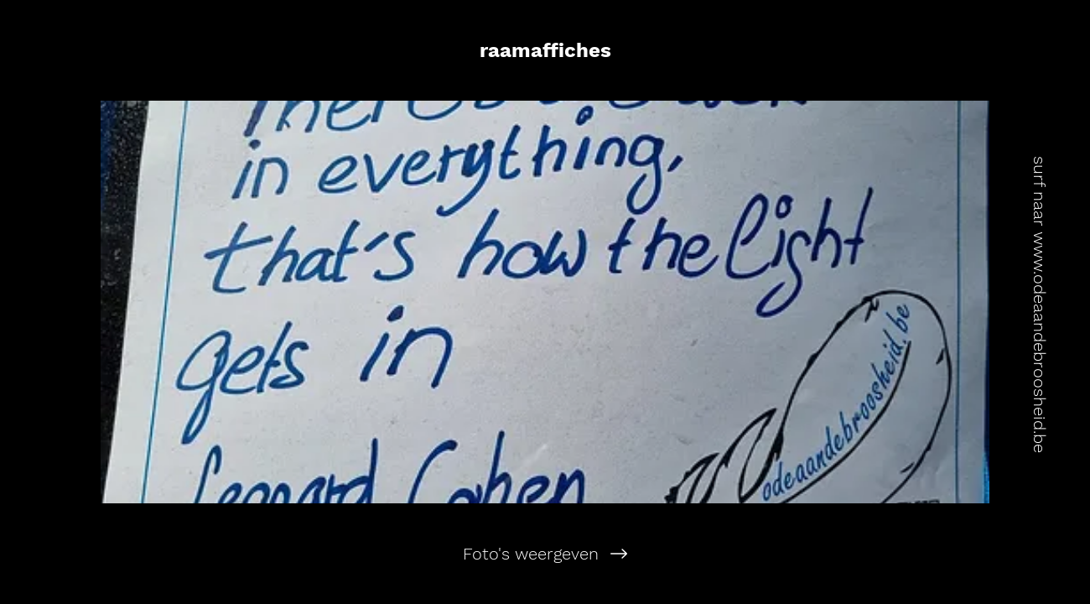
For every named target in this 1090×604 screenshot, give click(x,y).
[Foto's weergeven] (545, 553)
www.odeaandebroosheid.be (1040, 342)
